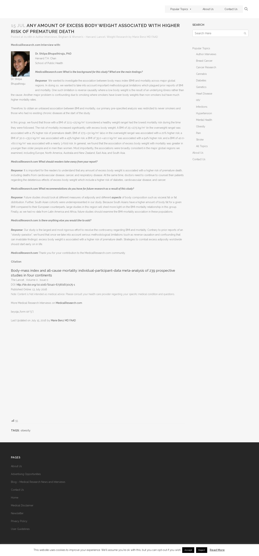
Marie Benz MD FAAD (145, 36)
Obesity (200, 126)
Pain (198, 133)
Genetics (201, 87)
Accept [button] (188, 550)
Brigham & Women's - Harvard (77, 36)
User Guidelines (20, 529)
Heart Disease (204, 93)
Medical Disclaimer (22, 505)
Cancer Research (206, 67)
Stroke (200, 139)
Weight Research (117, 36)
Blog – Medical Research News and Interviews (38, 481)
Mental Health (204, 119)
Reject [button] (201, 550)
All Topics (202, 146)
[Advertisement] (98, 370)
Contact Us (231, 9)
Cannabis (201, 73)
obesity (26, 430)
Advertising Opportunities (26, 474)
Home (14, 497)
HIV (198, 100)
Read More (217, 550)
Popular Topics (181, 9)
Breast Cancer (204, 60)
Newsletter (17, 513)
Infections (201, 106)
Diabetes (201, 80)
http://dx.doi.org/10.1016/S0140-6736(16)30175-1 (46, 284)
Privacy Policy (19, 521)
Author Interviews (46, 36)
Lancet (101, 36)
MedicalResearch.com (69, 302)
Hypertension (204, 113)
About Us (208, 9)
